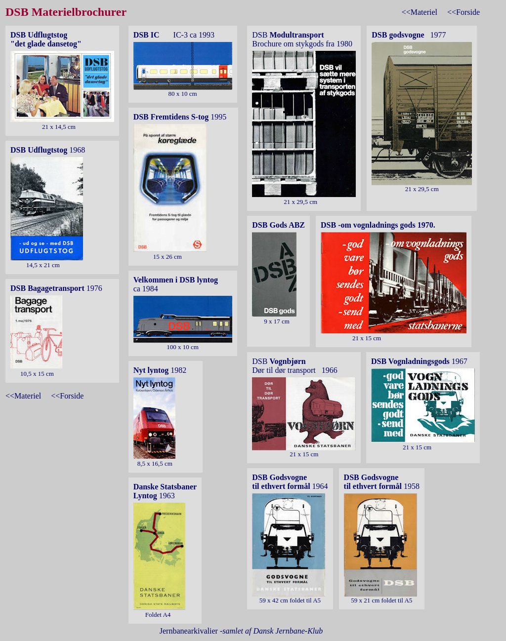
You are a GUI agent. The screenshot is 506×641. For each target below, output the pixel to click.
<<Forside (463, 12)
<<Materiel (419, 12)
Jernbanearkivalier (241, 631)
